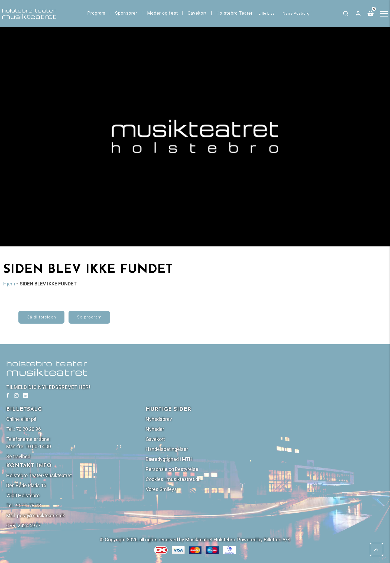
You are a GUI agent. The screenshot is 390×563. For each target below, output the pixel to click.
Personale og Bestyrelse (321, 433)
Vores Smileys (310, 453)
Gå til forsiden (53, 320)
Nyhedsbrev (308, 383)
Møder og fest (163, 13)
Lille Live (267, 13)
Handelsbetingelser (316, 413)
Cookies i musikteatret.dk (322, 443)
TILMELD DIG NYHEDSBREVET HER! (50, 395)
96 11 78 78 (221, 470)
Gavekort (197, 13)
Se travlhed (211, 421)
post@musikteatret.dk (234, 480)
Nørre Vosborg (297, 13)
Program (97, 13)
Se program (101, 320)
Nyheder (304, 393)
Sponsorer (127, 13)
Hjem (9, 284)
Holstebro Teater (235, 13)
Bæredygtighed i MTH (318, 423)
